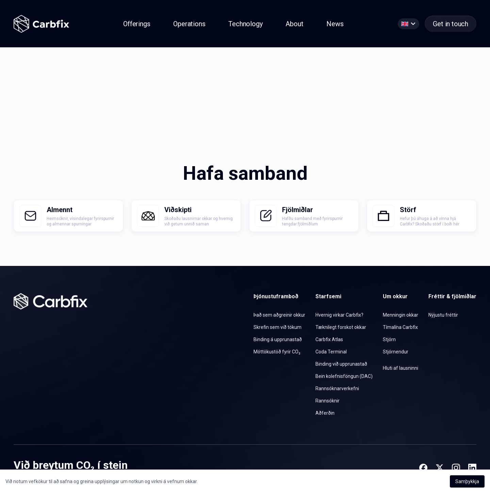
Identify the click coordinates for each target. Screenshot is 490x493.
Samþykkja (467, 481)
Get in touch (450, 24)
